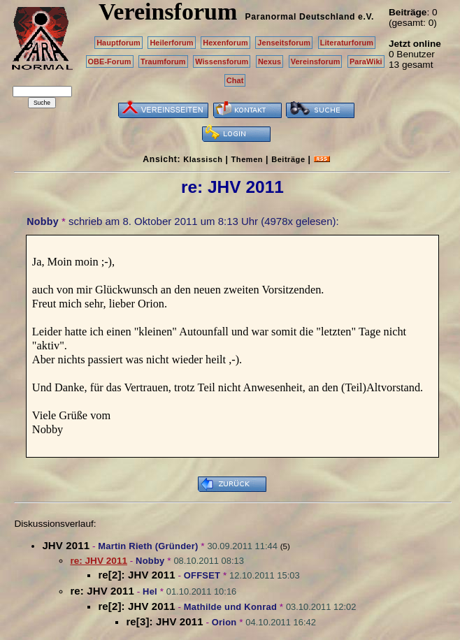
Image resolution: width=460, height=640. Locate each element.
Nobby (43, 221)
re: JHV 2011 (102, 591)
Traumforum (163, 61)
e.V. (366, 17)
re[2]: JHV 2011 (136, 575)
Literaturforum (346, 42)
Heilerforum (171, 42)
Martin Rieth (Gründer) (148, 546)
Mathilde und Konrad (230, 607)
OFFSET (202, 575)
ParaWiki (366, 61)
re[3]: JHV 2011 (164, 621)
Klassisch (202, 159)
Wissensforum (221, 61)
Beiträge (288, 159)
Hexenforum (225, 42)
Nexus (269, 61)
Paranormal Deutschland (300, 17)
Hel (150, 591)
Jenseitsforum (283, 42)
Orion (224, 622)
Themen (247, 159)
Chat (235, 80)
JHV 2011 (65, 545)
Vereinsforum (315, 61)
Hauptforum (118, 42)
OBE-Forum (109, 61)
